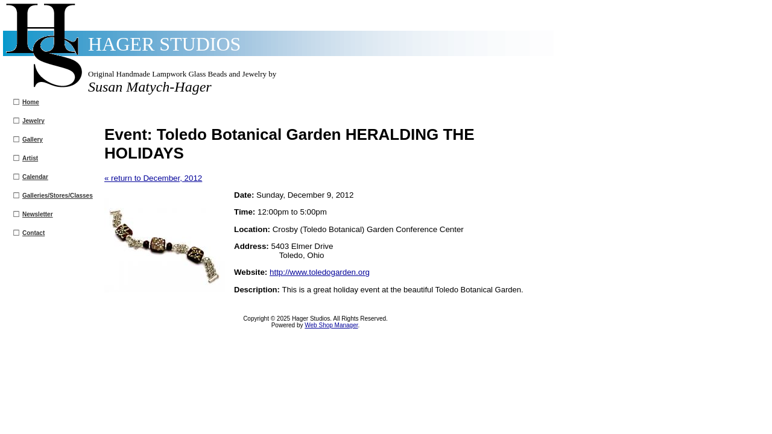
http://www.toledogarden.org (320, 272)
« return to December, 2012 (153, 178)
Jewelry (33, 121)
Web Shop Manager (331, 325)
